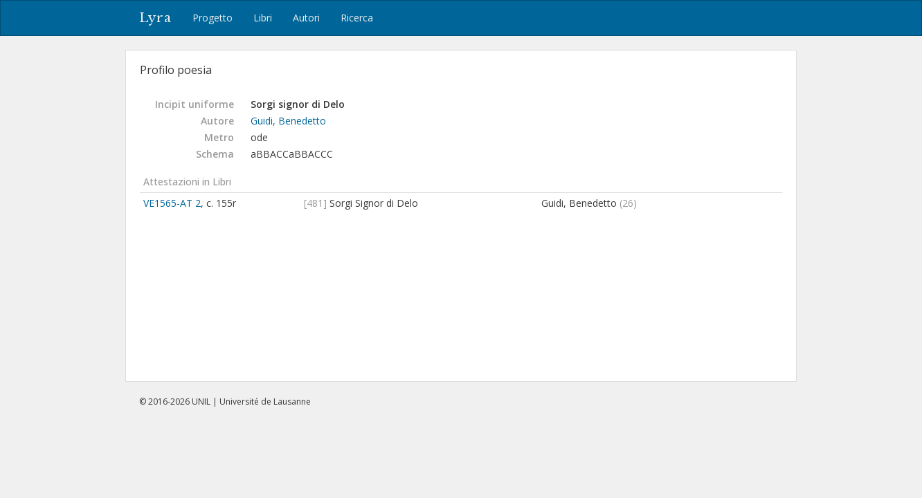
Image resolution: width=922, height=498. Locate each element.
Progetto (212, 17)
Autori (306, 17)
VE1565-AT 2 (172, 203)
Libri (262, 17)
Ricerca (357, 17)
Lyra (155, 18)
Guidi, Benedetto (288, 120)
